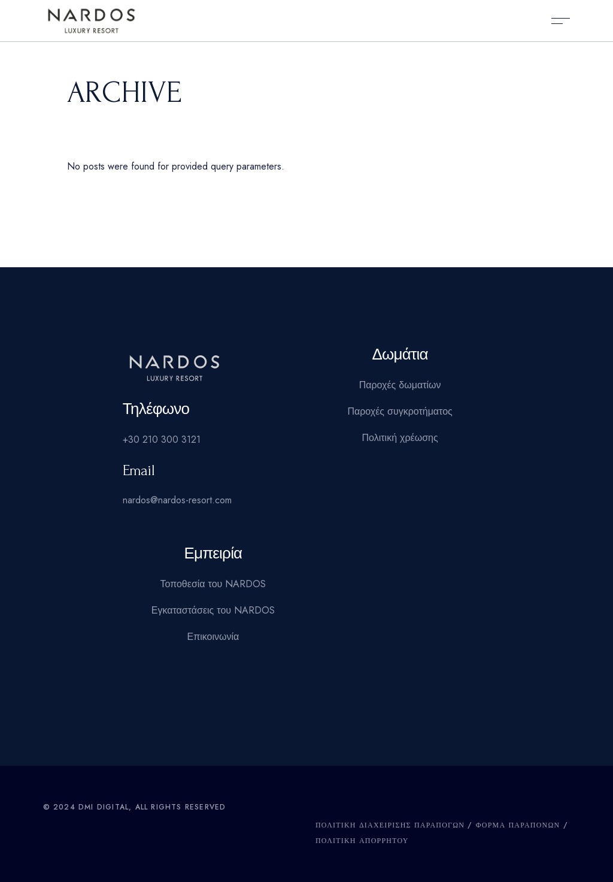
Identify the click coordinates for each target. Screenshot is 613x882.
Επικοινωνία (213, 637)
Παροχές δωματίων (400, 385)
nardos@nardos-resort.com (177, 500)
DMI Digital (103, 807)
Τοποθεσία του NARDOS (213, 584)
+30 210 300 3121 (162, 439)
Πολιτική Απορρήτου (362, 840)
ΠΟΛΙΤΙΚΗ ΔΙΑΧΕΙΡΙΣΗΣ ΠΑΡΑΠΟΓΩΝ (390, 825)
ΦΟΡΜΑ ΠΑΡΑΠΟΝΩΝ (518, 825)
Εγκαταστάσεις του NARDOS (213, 610)
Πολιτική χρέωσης (400, 438)
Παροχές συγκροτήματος (399, 411)
